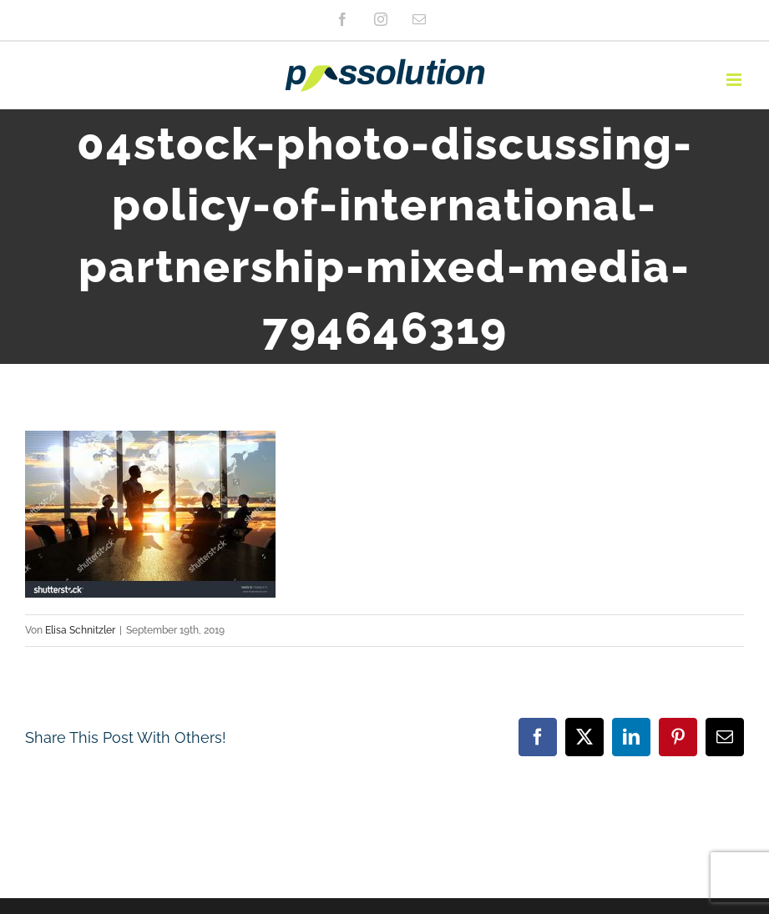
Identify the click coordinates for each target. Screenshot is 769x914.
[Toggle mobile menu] (735, 79)
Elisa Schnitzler (80, 630)
